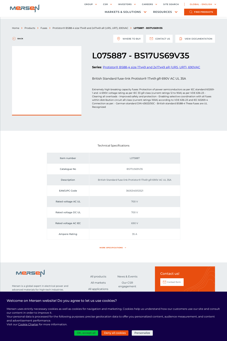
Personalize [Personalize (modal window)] (142, 332)
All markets (98, 282)
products (201, 12)
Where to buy (125, 38)
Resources (160, 12)
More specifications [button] (111, 248)
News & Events (127, 276)
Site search (169, 5)
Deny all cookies (115, 332)
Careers (145, 4)
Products (30, 28)
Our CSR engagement (127, 284)
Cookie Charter (28, 324)
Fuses (44, 28)
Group (86, 4)
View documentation (194, 38)
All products (98, 276)
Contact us (157, 38)
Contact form (174, 282)
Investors (123, 4)
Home (15, 28)
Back (20, 39)
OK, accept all (86, 332)
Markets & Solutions (121, 12)
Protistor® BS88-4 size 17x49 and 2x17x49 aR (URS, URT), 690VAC (90, 28)
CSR (103, 4)
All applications (98, 289)
